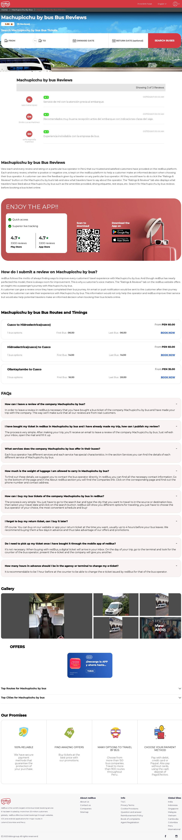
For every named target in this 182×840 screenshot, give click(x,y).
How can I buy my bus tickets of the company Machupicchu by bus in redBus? (54, 496)
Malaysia (172, 812)
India (170, 802)
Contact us (85, 805)
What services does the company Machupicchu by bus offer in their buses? (52, 448)
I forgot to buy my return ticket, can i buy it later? (36, 521)
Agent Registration (130, 822)
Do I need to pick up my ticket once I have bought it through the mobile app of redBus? (60, 543)
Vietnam (172, 816)
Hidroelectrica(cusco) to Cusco (29, 347)
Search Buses (164, 40)
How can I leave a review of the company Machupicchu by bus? (45, 404)
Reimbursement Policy (132, 816)
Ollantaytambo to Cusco (24, 369)
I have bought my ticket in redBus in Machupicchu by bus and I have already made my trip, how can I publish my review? (82, 426)
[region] (91, 665)
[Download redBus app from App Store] (121, 241)
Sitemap (84, 812)
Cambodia (173, 819)
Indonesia (172, 805)
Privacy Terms (127, 805)
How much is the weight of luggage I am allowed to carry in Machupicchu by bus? (57, 471)
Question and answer (131, 812)
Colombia (173, 822)
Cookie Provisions (129, 809)
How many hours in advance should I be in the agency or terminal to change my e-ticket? (61, 566)
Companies (85, 809)
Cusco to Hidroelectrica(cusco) (29, 324)
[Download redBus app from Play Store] (121, 234)
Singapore (173, 809)
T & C (123, 802)
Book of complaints (130, 819)
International (174, 829)
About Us (84, 802)
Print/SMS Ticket (145, 4)
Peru (170, 826)
